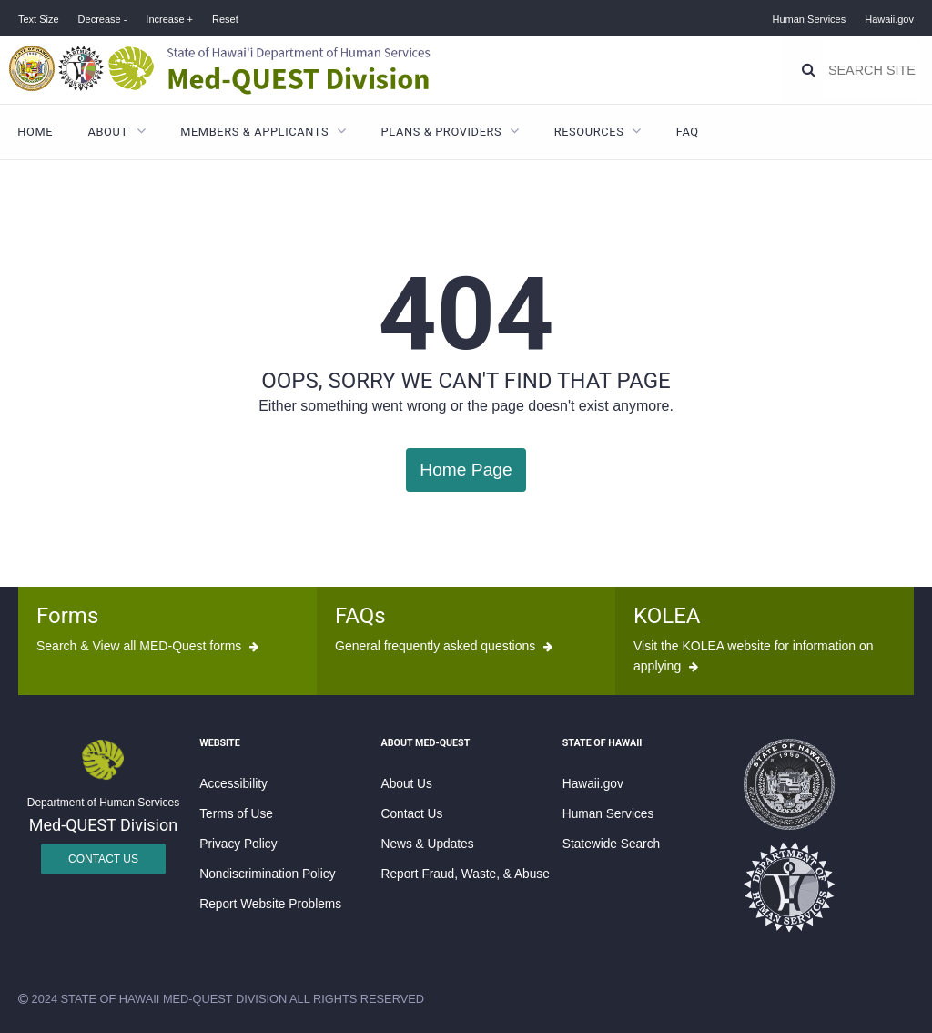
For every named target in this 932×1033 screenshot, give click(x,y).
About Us (406, 784)
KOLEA (666, 616)
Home (35, 131)
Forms (67, 616)
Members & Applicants (254, 131)
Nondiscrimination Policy (267, 874)
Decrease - (102, 19)
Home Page (466, 469)
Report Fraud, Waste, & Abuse (465, 874)
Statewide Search (611, 844)
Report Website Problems (270, 904)
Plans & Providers (441, 131)
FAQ (687, 131)
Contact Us (103, 859)
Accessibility (233, 784)
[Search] (809, 70)
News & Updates (427, 844)
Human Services (809, 19)
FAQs (360, 616)
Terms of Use (236, 814)
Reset (225, 19)
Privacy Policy (238, 844)
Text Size (38, 19)
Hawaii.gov (889, 19)
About (108, 131)
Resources (589, 131)
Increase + (169, 19)
